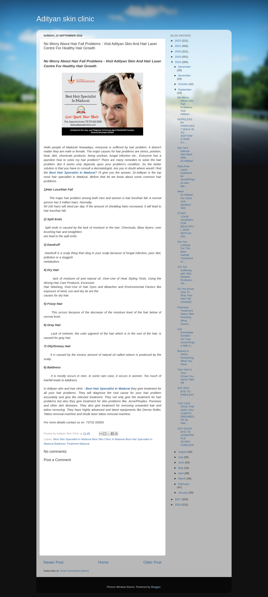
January (183, 492)
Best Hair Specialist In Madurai (72, 172)
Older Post (152, 562)
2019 (178, 56)
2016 (178, 504)
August (182, 451)
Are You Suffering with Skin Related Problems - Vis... (186, 275)
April (181, 473)
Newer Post (53, 562)
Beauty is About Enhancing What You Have (186, 357)
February (183, 484)
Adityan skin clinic (65, 19)
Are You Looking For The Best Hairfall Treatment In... (185, 251)
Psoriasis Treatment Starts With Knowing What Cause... (186, 315)
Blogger (155, 586)
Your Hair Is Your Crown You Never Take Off (186, 376)
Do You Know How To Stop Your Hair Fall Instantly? (186, 295)
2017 (178, 499)
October (183, 84)
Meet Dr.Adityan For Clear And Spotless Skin (185, 199)
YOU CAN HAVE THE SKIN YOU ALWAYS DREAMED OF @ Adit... (186, 413)
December (184, 66)
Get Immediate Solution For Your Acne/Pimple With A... (186, 337)
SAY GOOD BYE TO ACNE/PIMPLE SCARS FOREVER (186, 437)
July (181, 457)
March (182, 478)
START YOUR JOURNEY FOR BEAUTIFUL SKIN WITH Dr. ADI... (186, 225)
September (185, 89)
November (184, 75)
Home (103, 562)
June (181, 462)
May (181, 467)
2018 (178, 62)
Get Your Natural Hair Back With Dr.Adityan (185, 154)
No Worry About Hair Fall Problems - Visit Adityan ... (186, 106)
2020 (178, 51)
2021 (178, 45)
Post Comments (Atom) (74, 570)
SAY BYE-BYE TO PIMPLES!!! (186, 393)
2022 (178, 40)
